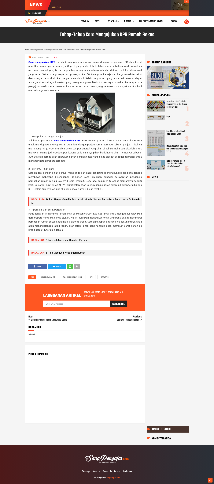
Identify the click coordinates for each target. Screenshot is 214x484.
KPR (91, 277)
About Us (96, 471)
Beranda (85, 21)
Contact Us (107, 471)
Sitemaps (86, 471)
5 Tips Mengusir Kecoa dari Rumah (65, 252)
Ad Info (117, 471)
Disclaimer (127, 471)
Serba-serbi (105, 277)
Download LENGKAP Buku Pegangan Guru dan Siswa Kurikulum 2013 (176, 104)
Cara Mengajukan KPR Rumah (72, 277)
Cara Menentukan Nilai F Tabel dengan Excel (175, 132)
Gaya (168, 116)
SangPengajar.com (113, 478)
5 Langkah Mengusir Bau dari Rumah (66, 240)
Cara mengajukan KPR (48, 277)
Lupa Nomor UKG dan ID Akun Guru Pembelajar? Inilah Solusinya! (175, 163)
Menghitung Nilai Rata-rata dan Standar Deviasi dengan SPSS (177, 149)
